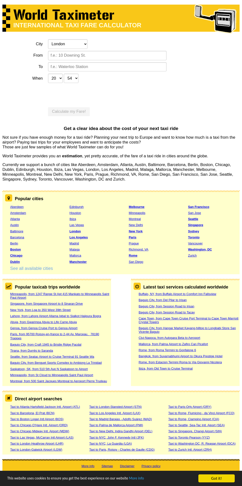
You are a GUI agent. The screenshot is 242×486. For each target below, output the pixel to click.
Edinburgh (76, 207)
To (41, 66)
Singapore (195, 225)
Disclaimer (127, 466)
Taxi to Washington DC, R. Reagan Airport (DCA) (202, 443)
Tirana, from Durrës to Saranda (31, 350)
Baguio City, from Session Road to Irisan (166, 306)
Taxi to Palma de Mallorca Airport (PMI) (116, 425)
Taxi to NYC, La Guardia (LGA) (110, 443)
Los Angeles (78, 237)
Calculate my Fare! (69, 111)
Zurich (192, 255)
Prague (134, 243)
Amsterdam (18, 213)
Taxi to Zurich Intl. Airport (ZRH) (190, 449)
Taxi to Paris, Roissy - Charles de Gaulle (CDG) (122, 449)
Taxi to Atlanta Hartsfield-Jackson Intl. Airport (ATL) (45, 407)
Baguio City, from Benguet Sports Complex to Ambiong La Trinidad (56, 362)
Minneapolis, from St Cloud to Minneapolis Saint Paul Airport (51, 375)
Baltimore (16, 231)
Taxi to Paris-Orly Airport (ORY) (189, 407)
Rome (133, 255)
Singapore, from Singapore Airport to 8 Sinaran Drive (46, 303)
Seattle (193, 219)
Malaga (74, 249)
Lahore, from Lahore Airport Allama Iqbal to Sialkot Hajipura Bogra (55, 316)
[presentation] (85, 94)
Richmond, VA (138, 249)
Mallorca (75, 255)
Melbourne (137, 207)
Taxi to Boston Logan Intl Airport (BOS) (37, 419)
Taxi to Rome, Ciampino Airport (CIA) (193, 419)
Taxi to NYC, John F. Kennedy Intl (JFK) (116, 437)
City (39, 44)
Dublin (15, 262)
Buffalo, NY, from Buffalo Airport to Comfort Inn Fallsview (177, 294)
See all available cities (31, 268)
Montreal (135, 219)
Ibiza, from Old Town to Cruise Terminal (166, 368)
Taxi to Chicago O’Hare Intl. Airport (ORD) (39, 425)
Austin (14, 225)
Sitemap (107, 466)
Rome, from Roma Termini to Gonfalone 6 (167, 350)
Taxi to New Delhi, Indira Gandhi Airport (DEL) (120, 431)
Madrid (74, 243)
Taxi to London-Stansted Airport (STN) (115, 407)
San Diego (136, 262)
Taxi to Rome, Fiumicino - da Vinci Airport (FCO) (201, 413)
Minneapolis (137, 213)
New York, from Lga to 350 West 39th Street (40, 310)
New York (136, 231)
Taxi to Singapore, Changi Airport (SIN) (195, 431)
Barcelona (17, 237)
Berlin (14, 243)
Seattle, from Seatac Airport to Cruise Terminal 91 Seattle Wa (52, 356)
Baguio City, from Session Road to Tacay (167, 312)
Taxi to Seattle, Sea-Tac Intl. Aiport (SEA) (196, 425)
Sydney (193, 231)
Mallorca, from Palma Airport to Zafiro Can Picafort (173, 344)
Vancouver (195, 243)
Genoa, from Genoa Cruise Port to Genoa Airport (43, 328)
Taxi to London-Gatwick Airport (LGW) (36, 449)
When (37, 78)
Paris (132, 237)
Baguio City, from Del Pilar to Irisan (163, 300)
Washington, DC (200, 249)
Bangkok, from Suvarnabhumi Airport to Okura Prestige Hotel (181, 356)
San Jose (194, 213)
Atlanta (15, 219)
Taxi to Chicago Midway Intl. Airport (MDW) (39, 431)
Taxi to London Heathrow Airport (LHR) (37, 443)
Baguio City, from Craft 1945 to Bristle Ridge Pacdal (45, 344)
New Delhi (136, 225)
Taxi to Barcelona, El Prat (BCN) (32, 413)
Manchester (78, 262)
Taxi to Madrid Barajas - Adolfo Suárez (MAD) (120, 419)
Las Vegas (76, 225)
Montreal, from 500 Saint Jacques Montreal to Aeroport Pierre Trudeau (58, 381)
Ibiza (72, 219)
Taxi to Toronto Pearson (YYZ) (189, 437)
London (75, 231)
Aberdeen (17, 207)
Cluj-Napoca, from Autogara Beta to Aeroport (169, 338)
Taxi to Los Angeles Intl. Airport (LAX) (114, 413)
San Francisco (198, 207)
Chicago (16, 255)
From (38, 55)
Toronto (193, 237)
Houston (75, 213)
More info (149, 478)
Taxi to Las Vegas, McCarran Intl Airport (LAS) (41, 437)
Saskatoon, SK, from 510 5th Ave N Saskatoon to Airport (49, 369)
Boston (15, 249)
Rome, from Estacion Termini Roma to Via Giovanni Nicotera (180, 362)
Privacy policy (151, 466)
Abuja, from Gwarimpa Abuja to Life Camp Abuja (43, 322)
